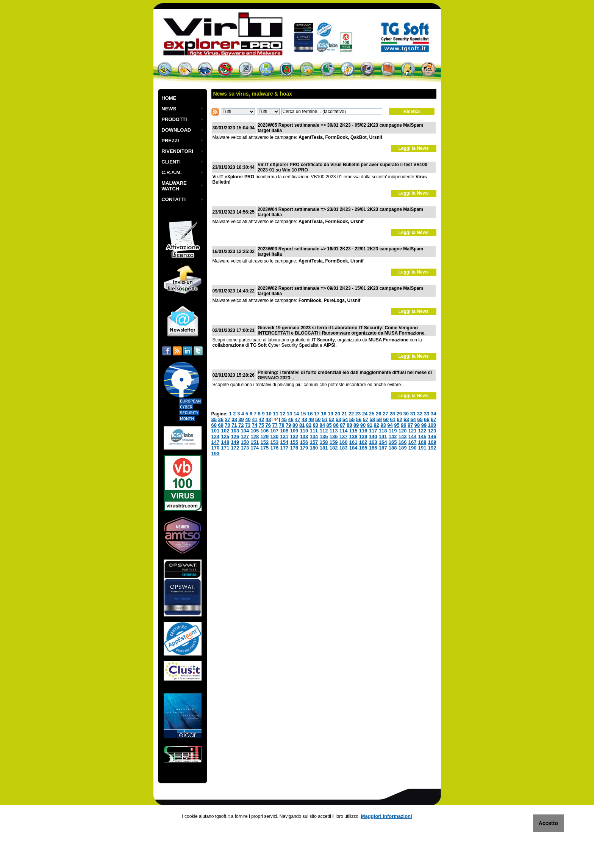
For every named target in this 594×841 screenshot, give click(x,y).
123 (432, 431)
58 (372, 419)
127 (245, 436)
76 (268, 425)
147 (215, 442)
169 (432, 442)
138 (353, 436)
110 (304, 431)
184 (353, 448)
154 (284, 442)
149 (235, 442)
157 (314, 442)
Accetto (548, 823)
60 (385, 419)
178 (294, 448)
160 (343, 442)
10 (268, 414)
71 (234, 425)
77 (274, 425)
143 (403, 436)
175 (265, 448)
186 (373, 448)
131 (284, 436)
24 (364, 414)
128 (255, 436)
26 (378, 414)
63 (406, 419)
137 (343, 436)
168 (422, 442)
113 (334, 431)
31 (413, 414)
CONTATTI (173, 199)
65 (419, 419)
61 (392, 419)
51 (324, 419)
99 (424, 425)
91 (369, 425)
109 (294, 431)
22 (351, 414)
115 (353, 431)
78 (281, 425)
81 (302, 425)
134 (314, 436)
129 (265, 436)
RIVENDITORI (177, 151)
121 (412, 431)
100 (432, 425)
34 (433, 414)
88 (349, 425)
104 (245, 431)
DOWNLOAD (176, 130)
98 (417, 425)
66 (426, 419)
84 (322, 425)
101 (215, 431)
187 (383, 448)
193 (215, 453)
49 (311, 419)
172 (235, 448)
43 (268, 419)
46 (290, 419)
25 (371, 414)
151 (255, 442)
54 (345, 419)
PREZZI (170, 140)
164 (383, 442)
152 (265, 442)
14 (296, 414)
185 (363, 448)
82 (308, 425)
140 (373, 436)
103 (235, 431)
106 (265, 431)
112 (324, 431)
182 (334, 448)
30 (406, 414)
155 (294, 442)
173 (245, 448)
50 (317, 419)
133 (304, 436)
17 (316, 414)
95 (396, 425)
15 (303, 414)
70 (227, 425)
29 (399, 414)
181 (324, 448)
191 (422, 448)
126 (235, 436)
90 (363, 425)
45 (283, 419)
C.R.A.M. (171, 172)
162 (363, 442)
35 (214, 419)
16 (310, 414)
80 (295, 425)
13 (289, 414)
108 (284, 431)
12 (282, 414)
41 (254, 419)
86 (335, 425)
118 (383, 431)
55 (352, 419)
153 (274, 442)
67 (433, 419)
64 (413, 419)
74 (254, 425)
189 (403, 448)
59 (379, 419)
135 (324, 436)
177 (284, 448)
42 (261, 419)
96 (403, 425)
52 (331, 419)
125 (225, 436)
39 (241, 419)
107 (274, 431)
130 (274, 436)
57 (365, 419)
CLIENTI (171, 162)
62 (399, 419)
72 (241, 425)
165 (393, 442)
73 (247, 425)
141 (383, 436)
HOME (168, 98)
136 (334, 436)
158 (324, 442)
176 (274, 448)
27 (385, 414)
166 (403, 442)
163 (373, 442)
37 (227, 419)
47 (297, 419)
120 (403, 431)
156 (304, 442)
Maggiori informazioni (386, 816)
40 (247, 419)
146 (432, 436)
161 (353, 442)
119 (393, 431)
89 (356, 425)
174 (255, 448)
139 (363, 436)
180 (314, 448)
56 (358, 419)
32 (419, 414)
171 (225, 448)
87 (342, 425)
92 (376, 425)
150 (245, 442)
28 (392, 414)
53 (338, 419)
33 (426, 414)
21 (344, 414)
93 (383, 425)
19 (330, 414)
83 (315, 425)
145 (422, 436)
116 (363, 431)
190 (412, 448)
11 (275, 414)
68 (214, 425)
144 (412, 436)
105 (255, 431)
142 (393, 436)
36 (220, 419)
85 (328, 425)
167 (412, 442)
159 (334, 442)
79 (288, 425)
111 (314, 431)
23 (358, 414)
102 (225, 431)
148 (225, 442)
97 (410, 425)
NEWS (168, 109)
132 (294, 436)
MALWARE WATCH (173, 186)
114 (343, 431)
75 (261, 425)
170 (215, 448)
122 (422, 431)
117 (373, 431)
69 (220, 425)
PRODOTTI (174, 119)
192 (432, 448)
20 (337, 414)
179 (304, 448)
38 (234, 419)
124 (215, 436)
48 (304, 419)
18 (323, 414)
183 (343, 448)
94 (389, 425)
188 (393, 448)
